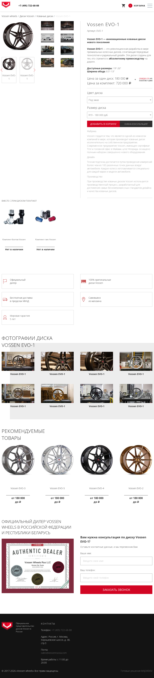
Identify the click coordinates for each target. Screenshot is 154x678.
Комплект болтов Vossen (14, 238)
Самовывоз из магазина (95, 298)
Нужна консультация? (136, 123)
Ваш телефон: (87, 567)
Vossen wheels (9, 16)
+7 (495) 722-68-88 (62, 627)
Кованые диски (45, 16)
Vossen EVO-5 (57, 485)
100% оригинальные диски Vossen (100, 280)
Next (33, 70)
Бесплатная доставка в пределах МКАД (21, 298)
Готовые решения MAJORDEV (136, 668)
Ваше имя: (85, 550)
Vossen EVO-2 (136, 485)
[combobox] (119, 100)
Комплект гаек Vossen (45, 238)
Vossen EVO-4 (96, 485)
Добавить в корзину (103, 123)
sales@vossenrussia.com (54, 650)
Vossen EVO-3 (18, 485)
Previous (2, 70)
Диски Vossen (27, 16)
